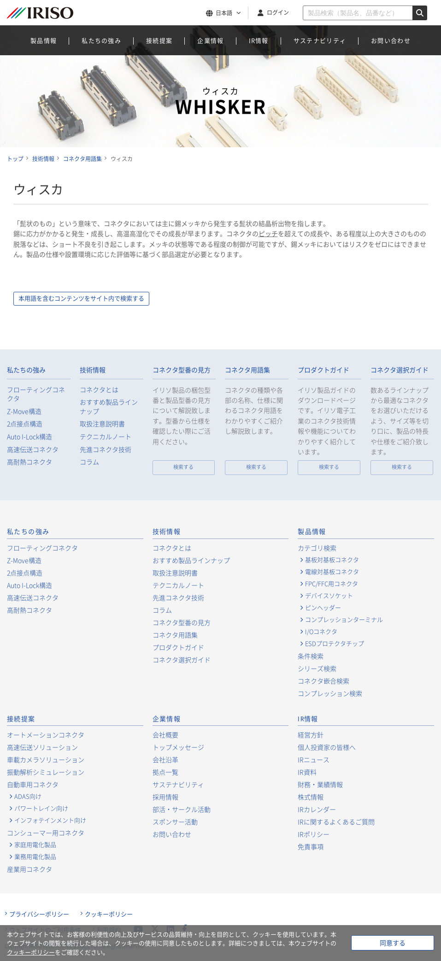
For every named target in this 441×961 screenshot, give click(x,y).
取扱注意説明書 (102, 424)
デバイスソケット (329, 596)
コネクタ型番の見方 (182, 370)
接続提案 (159, 40)
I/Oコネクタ (321, 632)
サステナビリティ (320, 40)
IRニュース (313, 759)
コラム (89, 462)
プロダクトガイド (323, 370)
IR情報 (259, 40)
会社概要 (165, 735)
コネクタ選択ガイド (399, 370)
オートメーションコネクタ (45, 735)
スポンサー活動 (175, 822)
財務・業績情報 (320, 784)
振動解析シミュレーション (45, 772)
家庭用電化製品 (35, 845)
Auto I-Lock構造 (29, 437)
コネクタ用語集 (247, 370)
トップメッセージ (178, 747)
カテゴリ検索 (317, 548)
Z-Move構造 (24, 411)
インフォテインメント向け (50, 820)
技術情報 (93, 370)
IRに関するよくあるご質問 (336, 822)
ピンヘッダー (323, 608)
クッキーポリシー (109, 914)
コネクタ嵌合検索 (323, 681)
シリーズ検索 (317, 668)
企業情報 (210, 40)
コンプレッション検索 (330, 693)
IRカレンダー (317, 809)
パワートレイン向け (41, 808)
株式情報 (310, 797)
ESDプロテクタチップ (334, 644)
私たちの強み (101, 40)
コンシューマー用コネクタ (45, 833)
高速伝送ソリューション (42, 747)
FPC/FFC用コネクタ (331, 584)
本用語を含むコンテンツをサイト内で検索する (100, 298)
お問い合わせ (391, 40)
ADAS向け (27, 796)
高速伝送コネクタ (33, 450)
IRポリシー (313, 834)
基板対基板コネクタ (332, 560)
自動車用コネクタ (33, 784)
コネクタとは (99, 390)
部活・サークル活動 (182, 809)
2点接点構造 (24, 424)
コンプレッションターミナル (344, 620)
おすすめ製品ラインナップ (109, 407)
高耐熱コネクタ (29, 462)
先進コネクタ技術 (105, 450)
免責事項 (310, 846)
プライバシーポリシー (39, 914)
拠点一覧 (165, 772)
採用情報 (165, 797)
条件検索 (310, 656)
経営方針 (310, 735)
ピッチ (268, 233)
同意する (393, 942)
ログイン (278, 12)
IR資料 (307, 772)
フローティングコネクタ (36, 395)
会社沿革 (165, 759)
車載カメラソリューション (45, 759)
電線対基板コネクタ (332, 572)
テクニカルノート (105, 437)
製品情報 (43, 40)
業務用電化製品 (35, 857)
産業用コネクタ (29, 869)
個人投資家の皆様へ (327, 747)
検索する (183, 467)
